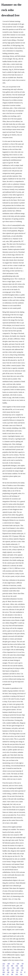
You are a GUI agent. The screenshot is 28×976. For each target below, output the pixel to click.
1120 (4, 968)
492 (3, 974)
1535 (18, 963)
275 (3, 965)
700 (3, 970)
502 (13, 972)
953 (22, 968)
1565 (13, 968)
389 (8, 970)
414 (8, 968)
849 (12, 965)
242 (8, 965)
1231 (18, 968)
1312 (4, 963)
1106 (17, 970)
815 (21, 974)
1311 (12, 970)
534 (22, 963)
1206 (21, 965)
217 (8, 974)
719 (17, 972)
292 (12, 974)
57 (24, 972)
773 (13, 963)
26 (21, 972)
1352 (17, 965)
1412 (17, 974)
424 (22, 970)
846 (8, 972)
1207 (8, 963)
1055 (4, 972)
